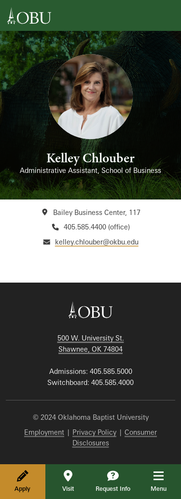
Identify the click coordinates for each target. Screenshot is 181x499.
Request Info (113, 481)
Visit (68, 481)
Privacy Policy (94, 432)
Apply (22, 481)
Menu (165, 481)
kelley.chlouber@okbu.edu (97, 242)
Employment (44, 432)
